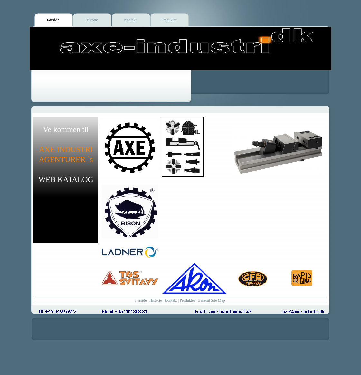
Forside (141, 300)
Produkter (187, 300)
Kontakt (171, 300)
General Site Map (211, 300)
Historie (155, 300)
